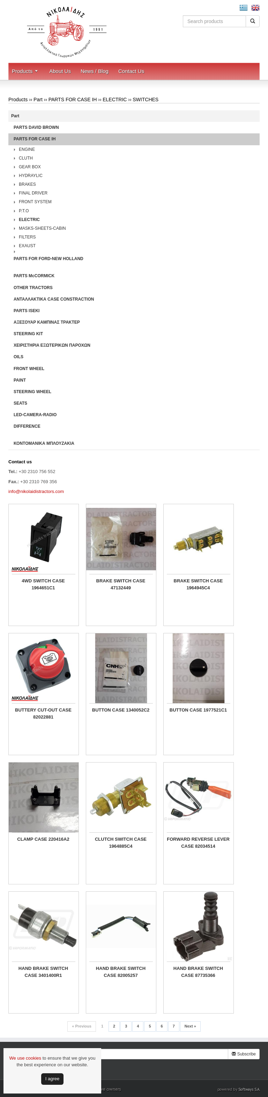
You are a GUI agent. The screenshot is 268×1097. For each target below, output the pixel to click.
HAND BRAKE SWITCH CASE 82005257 (121, 972)
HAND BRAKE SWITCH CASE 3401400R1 (43, 972)
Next (190, 1026)
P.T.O (24, 210)
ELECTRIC (115, 99)
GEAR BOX (30, 166)
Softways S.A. (249, 1089)
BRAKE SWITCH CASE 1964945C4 (198, 584)
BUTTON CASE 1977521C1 (198, 710)
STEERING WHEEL (32, 391)
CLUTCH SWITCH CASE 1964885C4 (121, 843)
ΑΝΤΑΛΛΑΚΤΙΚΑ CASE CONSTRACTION (54, 299)
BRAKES (27, 184)
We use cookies (25, 1058)
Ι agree (52, 1078)
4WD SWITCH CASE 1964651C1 (43, 584)
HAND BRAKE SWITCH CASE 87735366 (198, 972)
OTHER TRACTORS (33, 287)
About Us (60, 71)
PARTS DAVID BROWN (36, 127)
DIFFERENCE (27, 426)
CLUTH (26, 158)
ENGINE (27, 149)
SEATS (20, 403)
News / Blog (95, 71)
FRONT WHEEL (29, 368)
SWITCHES (145, 99)
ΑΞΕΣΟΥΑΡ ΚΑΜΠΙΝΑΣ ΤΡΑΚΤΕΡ (47, 322)
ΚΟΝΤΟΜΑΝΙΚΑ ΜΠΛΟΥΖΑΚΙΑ (44, 443)
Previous (81, 1026)
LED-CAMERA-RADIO (35, 414)
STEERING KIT (28, 333)
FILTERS (27, 237)
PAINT (20, 380)
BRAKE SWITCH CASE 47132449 (121, 584)
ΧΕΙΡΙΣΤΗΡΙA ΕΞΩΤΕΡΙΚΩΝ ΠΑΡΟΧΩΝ (52, 345)
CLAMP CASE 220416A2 (43, 839)
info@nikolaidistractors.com (36, 491)
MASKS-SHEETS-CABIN (42, 228)
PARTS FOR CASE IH (73, 99)
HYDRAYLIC (31, 175)
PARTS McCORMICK (34, 275)
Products (22, 71)
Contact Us (131, 71)
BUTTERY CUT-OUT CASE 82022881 (43, 713)
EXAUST (27, 245)
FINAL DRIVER (33, 193)
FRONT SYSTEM (35, 201)
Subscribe (244, 1054)
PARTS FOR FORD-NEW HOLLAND (48, 258)
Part (38, 99)
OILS (18, 356)
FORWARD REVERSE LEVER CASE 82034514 (198, 843)
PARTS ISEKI (26, 310)
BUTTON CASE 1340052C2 (121, 710)
